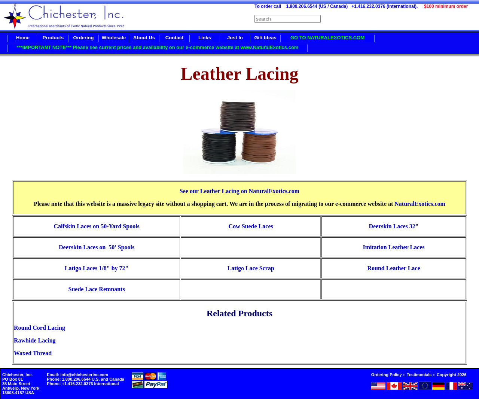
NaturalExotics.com (419, 204)
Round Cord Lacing (39, 328)
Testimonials (419, 374)
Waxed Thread (33, 353)
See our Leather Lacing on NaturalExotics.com (239, 191)
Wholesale (114, 37)
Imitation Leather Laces (394, 247)
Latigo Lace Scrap (250, 268)
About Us (144, 37)
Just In (235, 37)
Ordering (83, 37)
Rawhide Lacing (35, 340)
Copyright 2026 (451, 374)
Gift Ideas (265, 37)
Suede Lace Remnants (96, 289)
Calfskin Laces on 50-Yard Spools (96, 226)
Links (204, 37)
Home (23, 37)
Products (53, 37)
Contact (174, 37)
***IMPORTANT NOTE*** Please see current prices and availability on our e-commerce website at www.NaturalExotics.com (158, 47)
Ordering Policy (386, 374)
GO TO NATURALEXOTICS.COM (327, 37)
